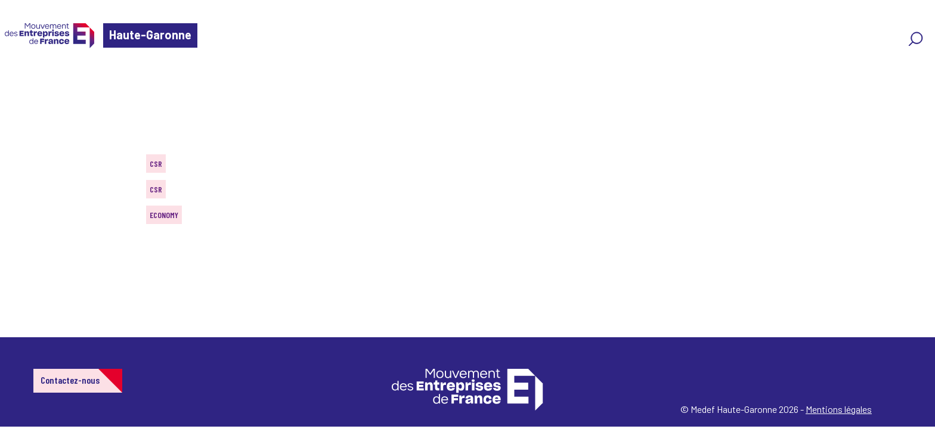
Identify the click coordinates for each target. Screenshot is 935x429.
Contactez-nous (70, 380)
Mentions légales (839, 409)
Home (26, 80)
